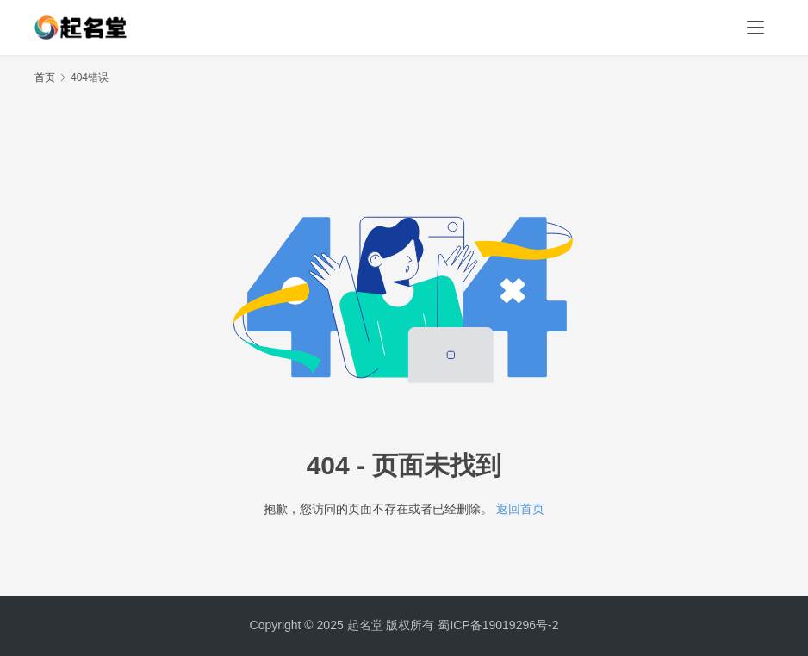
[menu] (755, 27)
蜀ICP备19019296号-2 (498, 625)
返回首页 (520, 509)
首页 (44, 77)
